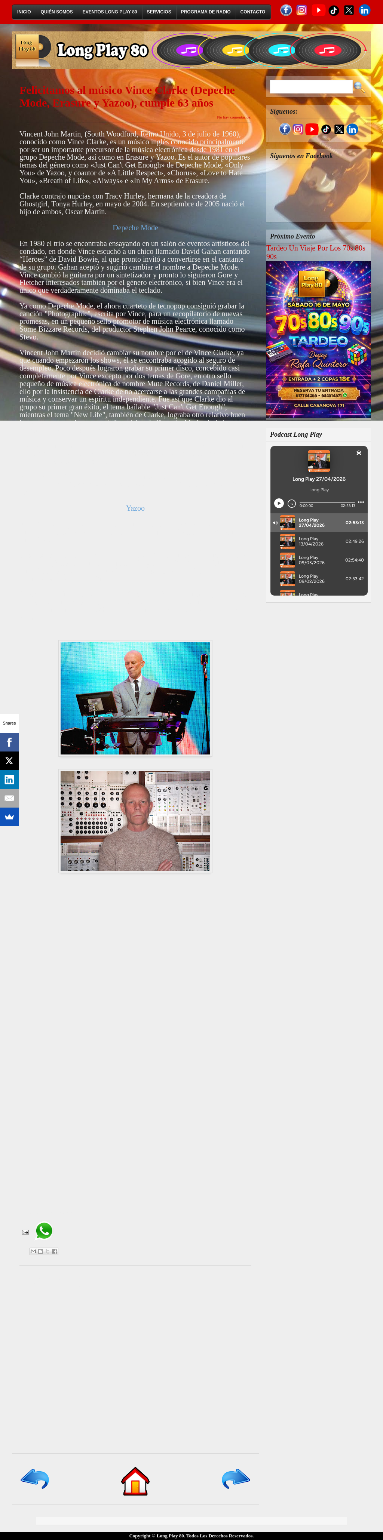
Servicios (159, 12)
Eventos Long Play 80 (110, 12)
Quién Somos (57, 12)
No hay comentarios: (234, 117)
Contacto (253, 12)
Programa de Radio (206, 12)
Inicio (24, 12)
